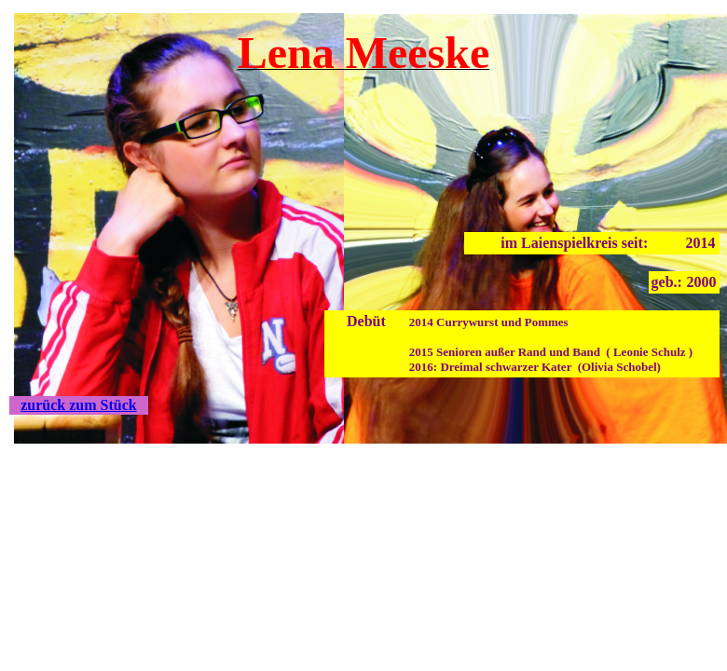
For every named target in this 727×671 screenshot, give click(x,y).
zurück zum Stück (78, 405)
